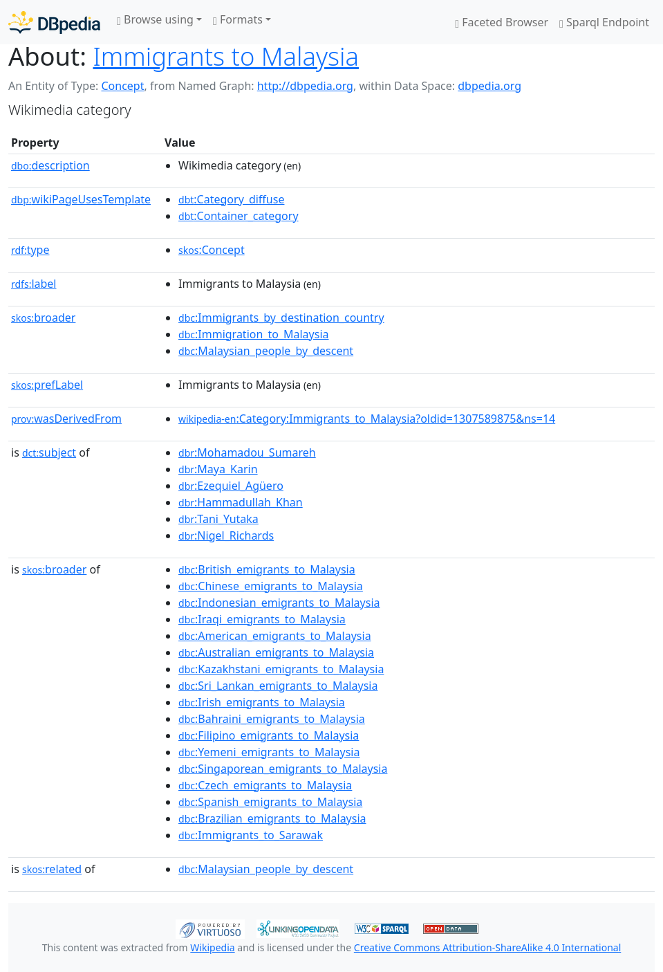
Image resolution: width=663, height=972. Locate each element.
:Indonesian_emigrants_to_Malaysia (279, 602)
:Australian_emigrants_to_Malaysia (276, 652)
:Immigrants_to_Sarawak (250, 835)
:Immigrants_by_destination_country (281, 317)
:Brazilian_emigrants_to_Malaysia (272, 818)
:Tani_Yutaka (218, 518)
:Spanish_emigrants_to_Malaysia (270, 801)
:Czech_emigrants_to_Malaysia (265, 785)
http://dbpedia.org (305, 85)
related (52, 869)
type (30, 249)
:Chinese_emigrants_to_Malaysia (270, 586)
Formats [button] (238, 19)
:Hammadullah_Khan (240, 502)
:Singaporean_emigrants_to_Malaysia (282, 768)
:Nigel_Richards (226, 535)
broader (43, 317)
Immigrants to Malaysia (226, 56)
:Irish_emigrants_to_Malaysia (261, 702)
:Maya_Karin (218, 469)
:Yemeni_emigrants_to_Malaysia (268, 752)
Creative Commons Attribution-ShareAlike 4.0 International (487, 947)
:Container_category (238, 215)
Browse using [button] (155, 19)
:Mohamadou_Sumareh (247, 452)
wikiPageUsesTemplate (81, 199)
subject (49, 452)
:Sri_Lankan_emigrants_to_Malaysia (277, 685)
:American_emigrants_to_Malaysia (274, 635)
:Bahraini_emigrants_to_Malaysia (271, 718)
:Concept (211, 249)
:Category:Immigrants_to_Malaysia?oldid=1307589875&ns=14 (366, 418)
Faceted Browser (501, 22)
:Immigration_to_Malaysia (253, 334)
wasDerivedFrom (66, 418)
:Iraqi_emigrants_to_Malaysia (262, 619)
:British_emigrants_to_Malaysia (266, 569)
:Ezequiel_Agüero (230, 485)
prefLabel (47, 384)
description (50, 165)
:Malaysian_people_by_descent (265, 350)
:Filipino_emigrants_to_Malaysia (268, 735)
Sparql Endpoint (604, 22)
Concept (122, 85)
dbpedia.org (489, 85)
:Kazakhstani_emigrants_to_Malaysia (281, 669)
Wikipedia (212, 947)
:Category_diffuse (231, 199)
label (34, 283)
